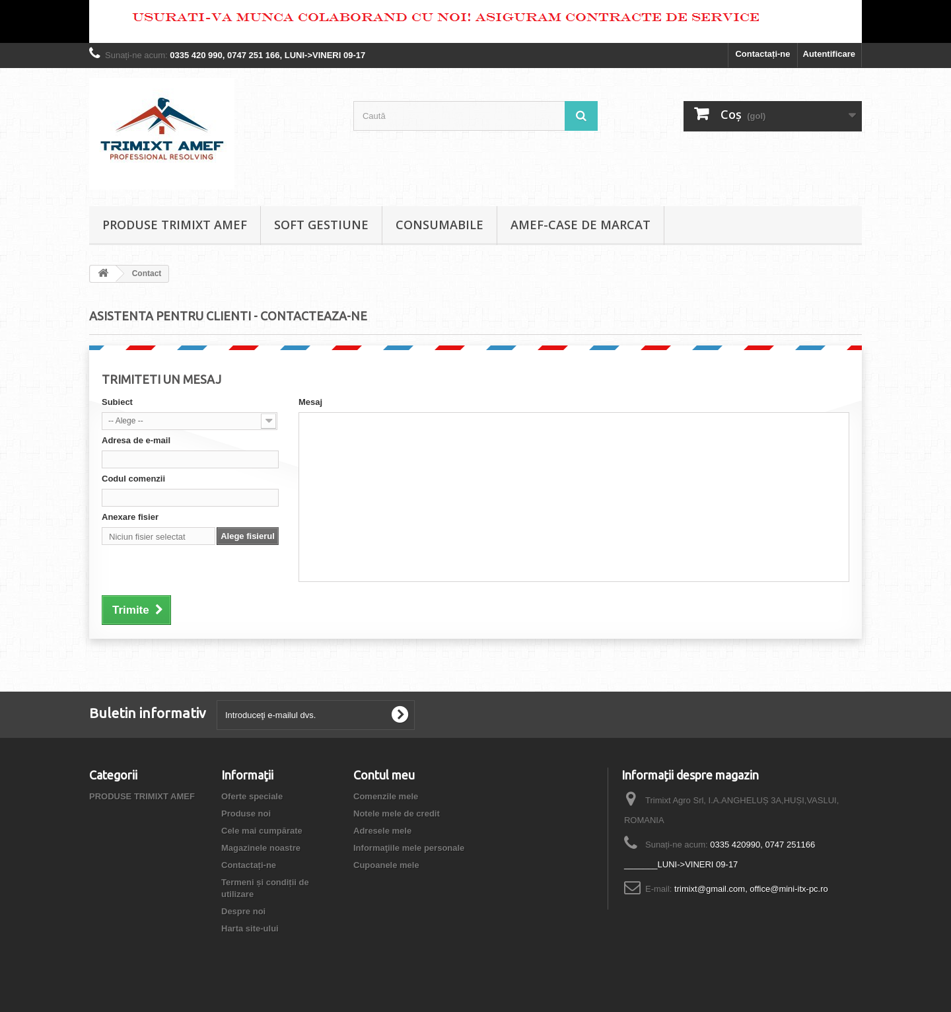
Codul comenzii (133, 479)
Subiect (117, 402)
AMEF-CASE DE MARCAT (581, 225)
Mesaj (310, 402)
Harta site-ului (250, 928)
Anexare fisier (130, 517)
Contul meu (384, 774)
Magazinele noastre (260, 848)
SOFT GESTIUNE (321, 225)
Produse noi (246, 813)
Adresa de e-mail (136, 440)
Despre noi (243, 911)
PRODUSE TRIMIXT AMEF (174, 225)
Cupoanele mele (386, 865)
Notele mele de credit (396, 813)
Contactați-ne (762, 54)
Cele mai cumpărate (261, 831)
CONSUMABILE (439, 225)
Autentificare (829, 54)
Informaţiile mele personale (408, 848)
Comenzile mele (385, 796)
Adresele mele (382, 831)
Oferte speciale (252, 796)
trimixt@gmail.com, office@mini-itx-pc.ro (751, 889)
